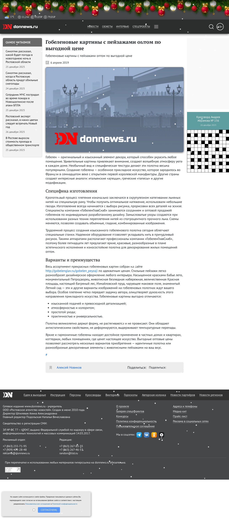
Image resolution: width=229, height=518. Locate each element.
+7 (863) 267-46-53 (71, 449)
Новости (93, 26)
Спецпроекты (141, 26)
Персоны (75, 395)
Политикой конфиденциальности (64, 504)
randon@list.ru (68, 453)
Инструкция (57, 395)
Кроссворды (93, 395)
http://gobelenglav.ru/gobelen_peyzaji (72, 271)
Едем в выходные (35, 395)
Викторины (113, 395)
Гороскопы (131, 395)
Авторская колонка (154, 395)
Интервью (122, 26)
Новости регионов (211, 395)
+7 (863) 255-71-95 (15, 446)
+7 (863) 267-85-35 (71, 446)
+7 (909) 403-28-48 (15, 449)
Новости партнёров (182, 395)
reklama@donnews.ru (16, 453)
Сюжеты (107, 26)
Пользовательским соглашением (37, 504)
